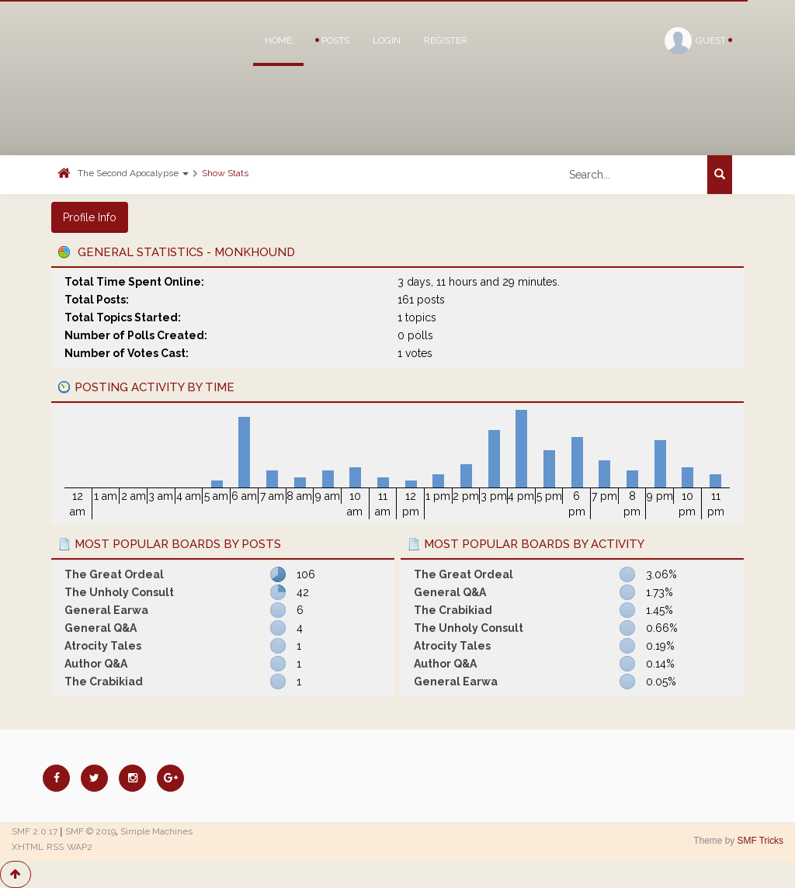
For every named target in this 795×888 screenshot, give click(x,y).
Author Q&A (95, 663)
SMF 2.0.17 (34, 831)
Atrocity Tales (102, 646)
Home (278, 40)
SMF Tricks (760, 840)
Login (387, 40)
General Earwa (106, 610)
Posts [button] (332, 40)
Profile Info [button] (89, 217)
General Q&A (100, 628)
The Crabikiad (103, 681)
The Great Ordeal (114, 574)
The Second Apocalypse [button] (133, 173)
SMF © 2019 (90, 831)
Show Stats (225, 173)
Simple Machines (156, 831)
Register (445, 40)
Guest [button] (698, 40)
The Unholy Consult (119, 592)
